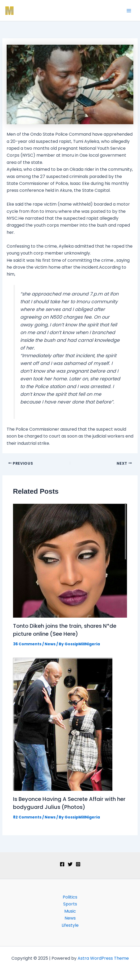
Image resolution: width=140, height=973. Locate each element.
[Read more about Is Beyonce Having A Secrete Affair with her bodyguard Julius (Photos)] (62, 724)
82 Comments (27, 817)
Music (70, 911)
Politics (70, 897)
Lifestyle (70, 925)
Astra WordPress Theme (103, 958)
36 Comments (27, 644)
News (50, 644)
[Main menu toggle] (129, 10)
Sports (70, 904)
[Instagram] (78, 864)
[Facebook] (62, 864)
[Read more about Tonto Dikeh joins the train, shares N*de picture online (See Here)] (70, 560)
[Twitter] (70, 864)
